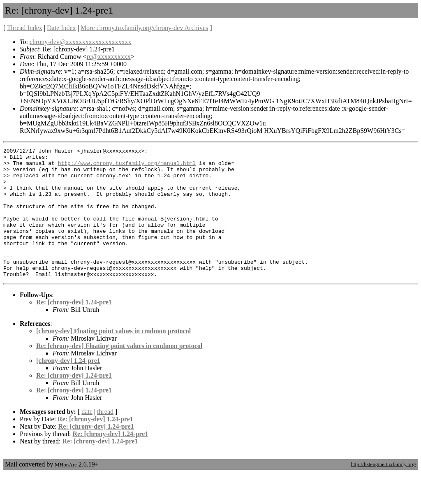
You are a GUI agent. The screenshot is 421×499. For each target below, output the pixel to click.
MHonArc (65, 490)
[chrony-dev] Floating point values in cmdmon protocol (113, 356)
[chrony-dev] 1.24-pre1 (68, 386)
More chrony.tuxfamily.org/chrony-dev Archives (144, 27)
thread (105, 437)
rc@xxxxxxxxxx (109, 56)
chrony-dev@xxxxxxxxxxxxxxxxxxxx (81, 41)
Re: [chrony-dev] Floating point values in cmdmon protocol (119, 371)
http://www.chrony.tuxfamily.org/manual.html (127, 166)
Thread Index (24, 27)
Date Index (61, 27)
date (87, 437)
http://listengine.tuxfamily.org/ (383, 490)
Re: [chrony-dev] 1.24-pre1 (74, 328)
